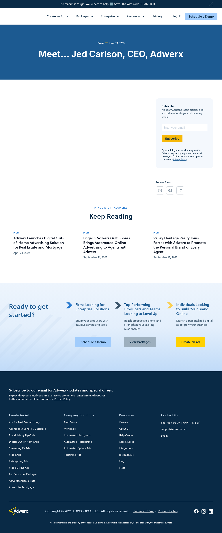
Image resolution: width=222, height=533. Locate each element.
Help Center (126, 435)
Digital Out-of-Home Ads (24, 442)
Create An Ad (19, 415)
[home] (22, 16)
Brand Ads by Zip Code (22, 435)
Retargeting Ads (18, 461)
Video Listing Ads (19, 468)
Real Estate (70, 422)
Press (122, 468)
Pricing (157, 16)
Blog (121, 461)
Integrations (126, 448)
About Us (124, 429)
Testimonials (126, 455)
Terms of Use (143, 511)
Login (164, 436)
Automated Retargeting (78, 442)
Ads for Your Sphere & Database (27, 429)
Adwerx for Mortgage (21, 487)
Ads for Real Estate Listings (24, 422)
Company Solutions (79, 415)
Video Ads (15, 455)
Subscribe (172, 138)
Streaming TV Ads (19, 448)
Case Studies (126, 442)
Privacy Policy (179, 159)
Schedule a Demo (201, 16)
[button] (60, 16)
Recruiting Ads (72, 455)
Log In (177, 16)
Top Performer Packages (23, 474)
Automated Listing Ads (77, 435)
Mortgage (70, 429)
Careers (123, 422)
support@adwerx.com (173, 429)
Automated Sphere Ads (77, 448)
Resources (126, 415)
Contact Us (169, 415)
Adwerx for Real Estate (22, 481)
